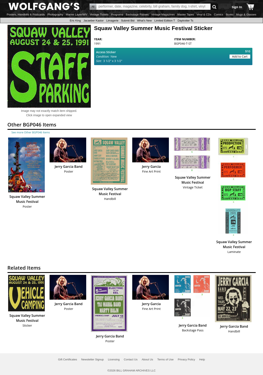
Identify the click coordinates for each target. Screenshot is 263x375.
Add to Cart (240, 56)
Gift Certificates (67, 359)
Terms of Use (165, 359)
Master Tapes (185, 14)
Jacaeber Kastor (94, 20)
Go (214, 7)
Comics (218, 14)
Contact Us (130, 359)
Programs (117, 14)
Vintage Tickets (99, 14)
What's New (144, 20)
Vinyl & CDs (204, 14)
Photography (55, 14)
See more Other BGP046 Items (30, 132)
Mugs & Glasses (246, 14)
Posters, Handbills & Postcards (26, 14)
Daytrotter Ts (185, 20)
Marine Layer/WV (76, 14)
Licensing (114, 359)
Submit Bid (127, 20)
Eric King (75, 20)
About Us (147, 359)
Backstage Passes (137, 14)
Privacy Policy (186, 359)
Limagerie (112, 20)
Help (202, 359)
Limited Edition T (164, 20)
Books (229, 14)
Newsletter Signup (92, 359)
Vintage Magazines (163, 14)
